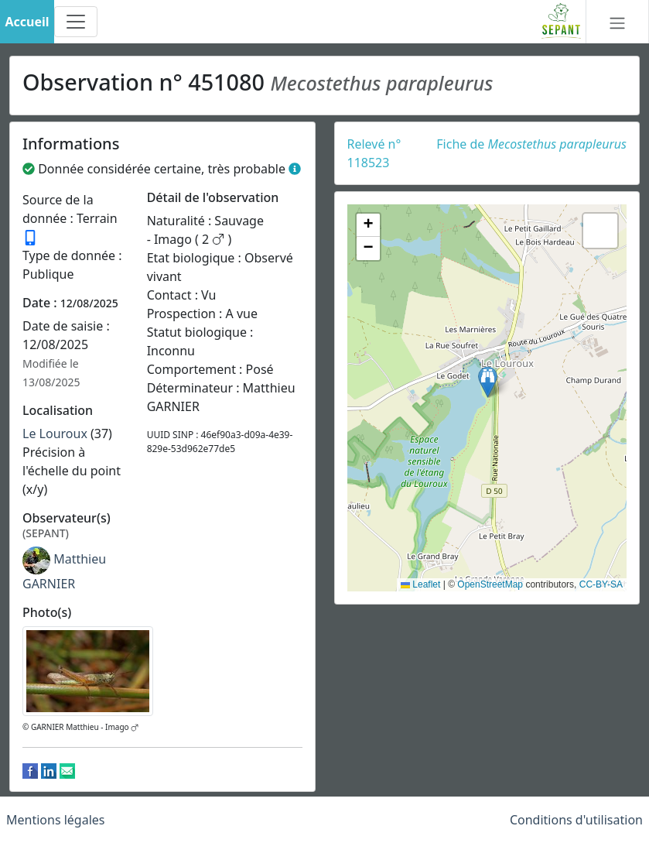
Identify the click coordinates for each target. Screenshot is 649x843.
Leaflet (420, 584)
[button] (487, 382)
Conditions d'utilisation (576, 819)
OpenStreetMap (490, 584)
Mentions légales (55, 819)
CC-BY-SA (601, 584)
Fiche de (531, 143)
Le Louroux (54, 433)
